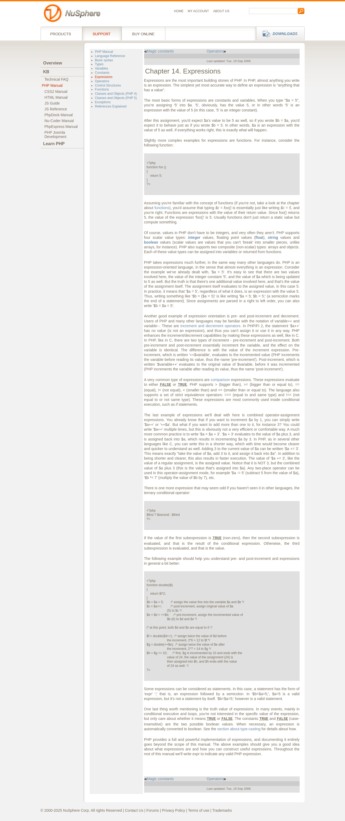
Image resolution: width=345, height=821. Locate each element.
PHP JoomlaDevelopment (56, 134)
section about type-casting (239, 729)
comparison (220, 380)
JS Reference (56, 109)
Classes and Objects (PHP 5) (116, 98)
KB (46, 72)
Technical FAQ (56, 79)
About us (221, 11)
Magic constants (159, 51)
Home (179, 11)
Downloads (279, 33)
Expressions (104, 77)
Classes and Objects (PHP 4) (116, 94)
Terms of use (198, 810)
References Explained (111, 106)
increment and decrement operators (210, 326)
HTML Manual (56, 97)
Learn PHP (54, 143)
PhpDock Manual (59, 115)
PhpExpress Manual (61, 126)
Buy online (143, 33)
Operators (102, 81)
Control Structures (108, 85)
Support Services (102, 33)
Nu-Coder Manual (59, 121)
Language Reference (110, 56)
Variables (101, 68)
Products (61, 33)
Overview (52, 63)
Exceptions (103, 102)
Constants (102, 73)
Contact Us (134, 810)
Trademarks (222, 810)
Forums (152, 810)
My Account (198, 11)
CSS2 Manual (56, 91)
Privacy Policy (173, 810)
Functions (102, 89)
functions (161, 208)
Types (99, 64)
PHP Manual (52, 85)
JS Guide (52, 103)
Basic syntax (104, 60)
